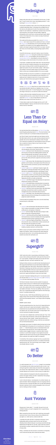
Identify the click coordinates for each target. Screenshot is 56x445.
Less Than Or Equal (42, 130)
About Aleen (7, 440)
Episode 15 (24, 220)
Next (40, 436)
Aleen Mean (7, 439)
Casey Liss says (24, 43)
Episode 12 (24, 173)
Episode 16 (24, 151)
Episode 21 (24, 156)
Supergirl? (35, 247)
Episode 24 (24, 188)
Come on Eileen (28, 23)
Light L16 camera (35, 364)
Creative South (28, 54)
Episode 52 (24, 179)
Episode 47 (30, 173)
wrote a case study (28, 86)
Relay (37, 132)
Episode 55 (24, 168)
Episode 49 (24, 206)
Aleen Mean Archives (7, 441)
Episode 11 (24, 215)
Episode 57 (24, 225)
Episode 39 (24, 147)
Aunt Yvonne (35, 399)
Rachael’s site (27, 97)
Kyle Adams (26, 56)
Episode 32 (24, 161)
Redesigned (35, 11)
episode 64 (30, 168)
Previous (31, 436)
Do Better (35, 356)
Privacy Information (7, 443)
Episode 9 (24, 211)
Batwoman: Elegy (32, 277)
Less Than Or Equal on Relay (35, 120)
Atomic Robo (39, 277)
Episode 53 (24, 193)
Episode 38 (24, 183)
